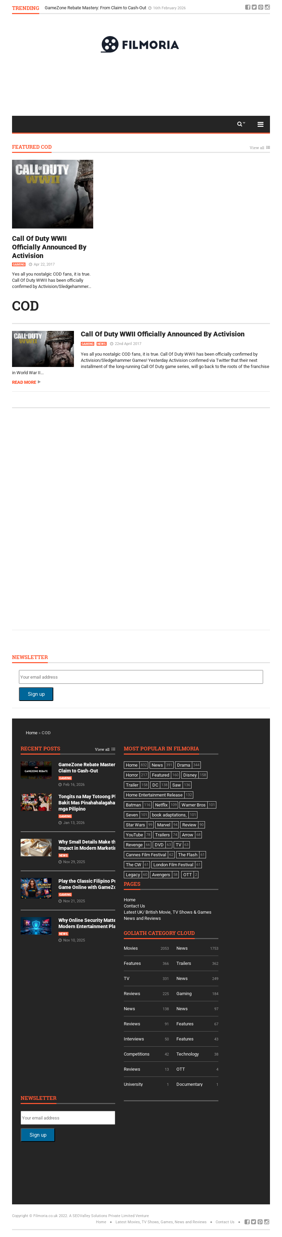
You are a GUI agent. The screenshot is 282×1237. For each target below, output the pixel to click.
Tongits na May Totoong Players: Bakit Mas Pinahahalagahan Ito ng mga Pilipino (94, 803)
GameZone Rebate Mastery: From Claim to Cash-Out (96, 7)
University (133, 1084)
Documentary (189, 1084)
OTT (180, 1069)
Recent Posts (40, 749)
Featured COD (32, 147)
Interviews (134, 1039)
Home (31, 732)
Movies (131, 948)
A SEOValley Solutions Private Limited (101, 1216)
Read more (24, 382)
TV (126, 978)
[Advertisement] (141, 83)
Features (132, 963)
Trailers (183, 963)
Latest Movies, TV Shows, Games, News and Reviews (161, 1222)
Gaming (19, 264)
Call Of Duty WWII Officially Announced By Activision (49, 247)
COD (25, 305)
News (101, 344)
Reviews (132, 993)
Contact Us (134, 906)
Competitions (137, 1054)
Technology (187, 1054)
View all (257, 148)
